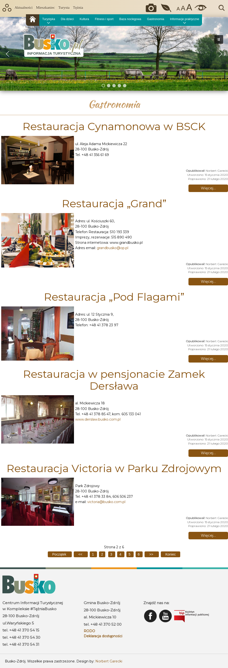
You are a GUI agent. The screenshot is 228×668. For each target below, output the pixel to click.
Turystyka (48, 19)
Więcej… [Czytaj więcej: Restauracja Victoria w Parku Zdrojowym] (208, 535)
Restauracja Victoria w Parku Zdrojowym (114, 468)
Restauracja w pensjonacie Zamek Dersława (114, 379)
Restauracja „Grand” (114, 203)
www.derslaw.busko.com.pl (98, 419)
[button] (7, 54)
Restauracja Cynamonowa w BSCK (114, 126)
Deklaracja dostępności (103, 636)
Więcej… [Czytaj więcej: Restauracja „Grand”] (208, 281)
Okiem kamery (152, 7)
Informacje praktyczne (184, 19)
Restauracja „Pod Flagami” (114, 296)
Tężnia (78, 7)
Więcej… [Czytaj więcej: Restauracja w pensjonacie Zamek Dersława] (208, 453)
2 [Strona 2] (102, 554)
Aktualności (24, 7)
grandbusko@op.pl (112, 248)
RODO (89, 631)
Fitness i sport (104, 19)
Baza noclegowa (130, 19)
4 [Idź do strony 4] (120, 554)
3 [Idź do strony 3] (111, 554)
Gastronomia (155, 19)
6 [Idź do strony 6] (139, 554)
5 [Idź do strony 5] (130, 554)
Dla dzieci (67, 19)
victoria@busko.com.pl (106, 502)
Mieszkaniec (45, 7)
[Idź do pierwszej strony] (60, 554)
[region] (114, 54)
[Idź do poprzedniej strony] (81, 554)
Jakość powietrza (166, 7)
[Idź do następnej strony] (152, 554)
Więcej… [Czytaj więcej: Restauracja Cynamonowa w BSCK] (208, 188)
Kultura (84, 19)
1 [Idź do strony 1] (93, 554)
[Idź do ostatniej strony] (170, 554)
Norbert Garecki (108, 661)
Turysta (63, 7)
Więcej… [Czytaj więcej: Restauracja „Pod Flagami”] (208, 358)
